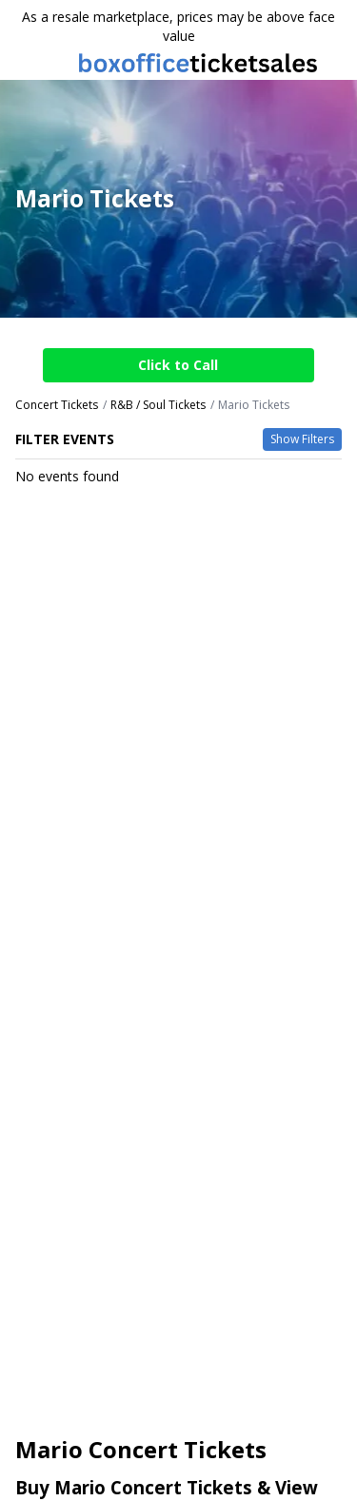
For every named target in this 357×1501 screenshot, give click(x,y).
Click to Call (178, 365)
